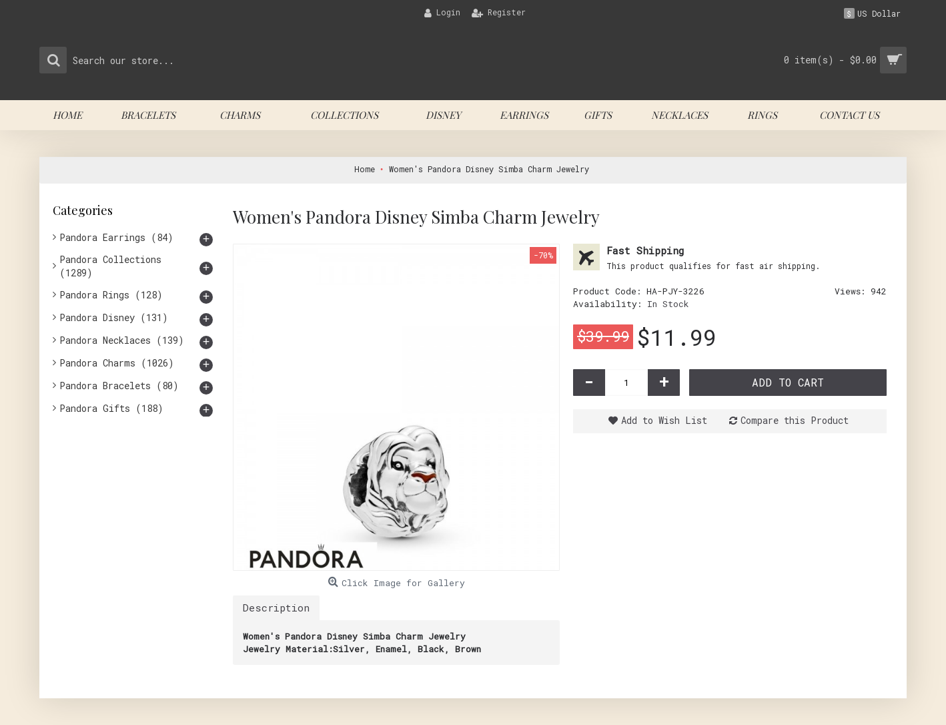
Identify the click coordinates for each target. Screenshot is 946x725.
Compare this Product (795, 420)
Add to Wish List (664, 420)
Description (276, 607)
